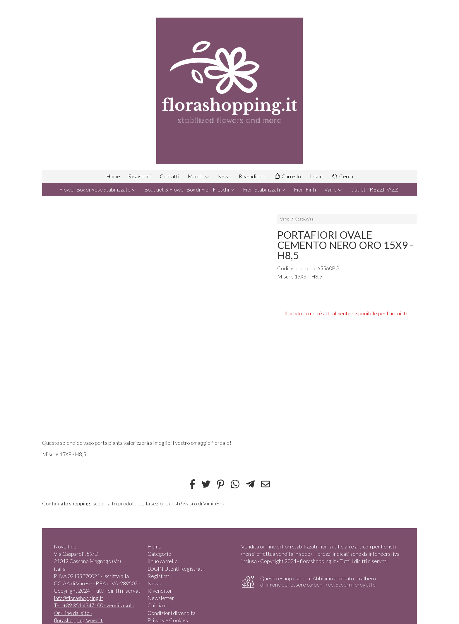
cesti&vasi (181, 503)
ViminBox (214, 503)
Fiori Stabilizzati (264, 189)
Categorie (159, 554)
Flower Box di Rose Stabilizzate (97, 189)
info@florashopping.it (78, 598)
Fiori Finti (305, 189)
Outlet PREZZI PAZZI (375, 189)
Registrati (140, 176)
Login (316, 176)
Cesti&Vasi (304, 218)
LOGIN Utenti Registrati (176, 568)
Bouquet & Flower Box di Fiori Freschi (189, 189)
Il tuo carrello (163, 561)
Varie (333, 189)
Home (113, 176)
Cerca (342, 176)
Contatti (169, 176)
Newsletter (161, 598)
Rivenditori (252, 176)
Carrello (287, 176)
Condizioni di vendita (172, 613)
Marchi (198, 176)
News (224, 176)
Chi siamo (158, 605)
